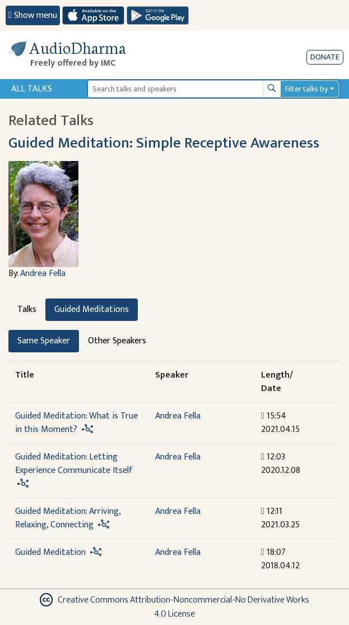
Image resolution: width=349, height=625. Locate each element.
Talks (26, 309)
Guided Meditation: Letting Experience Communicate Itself (74, 463)
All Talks (31, 88)
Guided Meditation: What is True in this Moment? (76, 422)
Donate (324, 57)
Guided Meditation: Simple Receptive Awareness (163, 143)
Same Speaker (43, 340)
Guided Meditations (91, 309)
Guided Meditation (50, 552)
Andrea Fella (43, 273)
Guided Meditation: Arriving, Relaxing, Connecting (67, 518)
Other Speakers (117, 340)
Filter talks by (306, 88)
